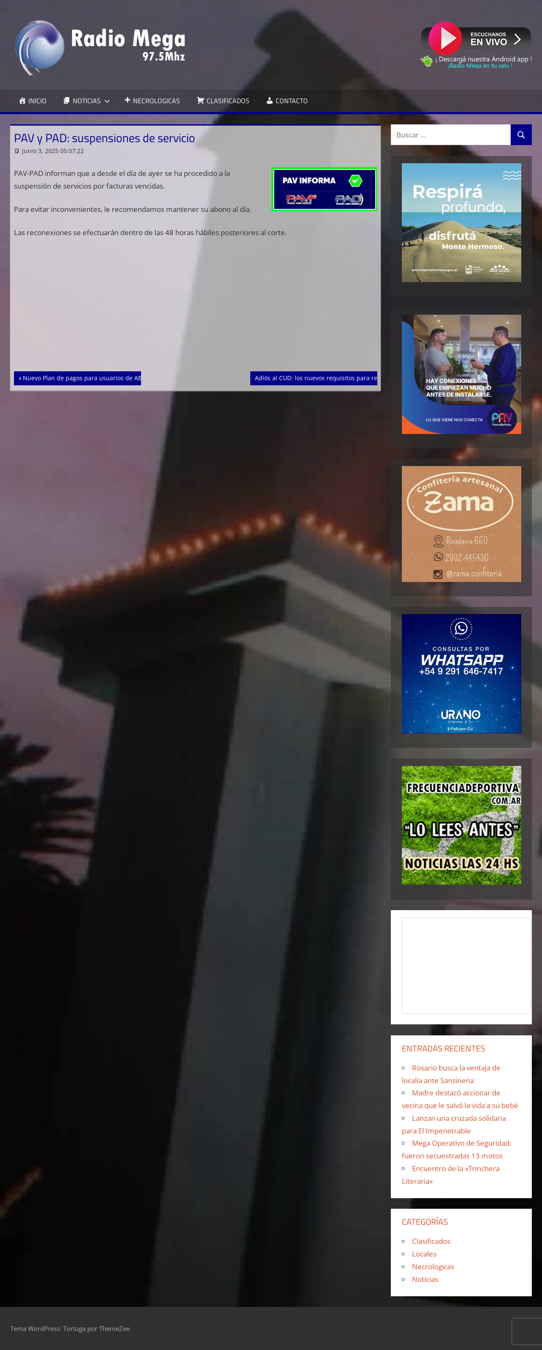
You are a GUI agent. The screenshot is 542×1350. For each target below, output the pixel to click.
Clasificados (431, 1241)
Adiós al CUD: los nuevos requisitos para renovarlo (326, 377)
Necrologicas (433, 1266)
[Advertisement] (195, 309)
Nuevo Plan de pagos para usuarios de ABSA (85, 377)
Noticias (425, 1279)
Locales (424, 1254)
